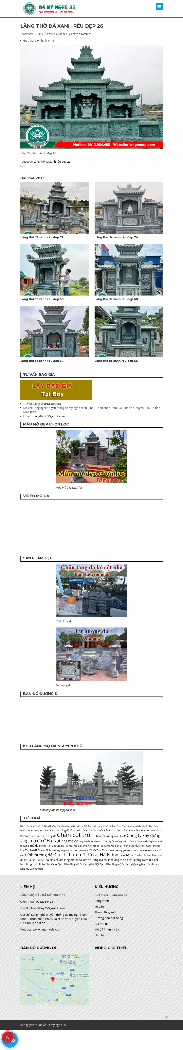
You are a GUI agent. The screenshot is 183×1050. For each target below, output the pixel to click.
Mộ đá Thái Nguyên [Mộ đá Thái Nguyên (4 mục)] (117, 850)
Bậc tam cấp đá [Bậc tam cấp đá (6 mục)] (29, 836)
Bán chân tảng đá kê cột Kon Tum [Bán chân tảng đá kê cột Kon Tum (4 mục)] (104, 826)
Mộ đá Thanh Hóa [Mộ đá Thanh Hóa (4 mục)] (79, 850)
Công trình (102, 901)
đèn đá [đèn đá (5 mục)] (134, 855)
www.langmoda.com (47, 929)
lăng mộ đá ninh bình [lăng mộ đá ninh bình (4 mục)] (89, 841)
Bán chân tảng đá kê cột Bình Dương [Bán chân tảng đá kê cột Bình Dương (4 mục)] (38, 826)
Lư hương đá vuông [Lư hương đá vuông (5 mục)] (111, 841)
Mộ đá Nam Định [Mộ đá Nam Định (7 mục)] (141, 845)
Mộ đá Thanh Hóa (107, 929)
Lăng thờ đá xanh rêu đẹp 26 (51, 161)
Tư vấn (99, 906)
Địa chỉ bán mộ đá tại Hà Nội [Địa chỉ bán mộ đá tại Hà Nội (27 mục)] (83, 854)
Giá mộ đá (102, 924)
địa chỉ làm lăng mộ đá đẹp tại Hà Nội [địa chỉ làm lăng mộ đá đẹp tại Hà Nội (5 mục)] (78, 864)
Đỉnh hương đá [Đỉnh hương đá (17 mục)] (38, 855)
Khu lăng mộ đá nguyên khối (57, 810)
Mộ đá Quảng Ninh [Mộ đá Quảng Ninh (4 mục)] (60, 850)
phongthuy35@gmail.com (48, 416)
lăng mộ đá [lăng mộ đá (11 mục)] (69, 841)
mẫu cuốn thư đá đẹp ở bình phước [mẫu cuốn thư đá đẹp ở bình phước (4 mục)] (140, 841)
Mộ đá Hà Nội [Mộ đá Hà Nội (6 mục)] (64, 845)
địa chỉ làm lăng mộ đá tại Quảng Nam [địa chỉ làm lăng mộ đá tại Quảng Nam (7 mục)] (123, 860)
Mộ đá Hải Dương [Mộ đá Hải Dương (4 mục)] (101, 845)
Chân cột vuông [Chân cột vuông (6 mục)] (104, 836)
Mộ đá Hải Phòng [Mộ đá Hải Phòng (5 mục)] (120, 845)
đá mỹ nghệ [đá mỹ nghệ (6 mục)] (122, 855)
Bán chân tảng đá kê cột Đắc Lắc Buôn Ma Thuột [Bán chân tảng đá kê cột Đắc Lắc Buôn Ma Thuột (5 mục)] (76, 830)
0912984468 (44, 901)
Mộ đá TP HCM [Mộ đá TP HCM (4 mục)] (134, 850)
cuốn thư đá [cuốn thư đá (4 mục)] (120, 836)
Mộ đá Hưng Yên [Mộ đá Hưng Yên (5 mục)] (83, 845)
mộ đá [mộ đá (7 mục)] (34, 845)
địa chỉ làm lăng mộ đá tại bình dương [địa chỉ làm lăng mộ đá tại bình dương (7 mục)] (73, 860)
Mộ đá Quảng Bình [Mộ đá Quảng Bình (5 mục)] (40, 850)
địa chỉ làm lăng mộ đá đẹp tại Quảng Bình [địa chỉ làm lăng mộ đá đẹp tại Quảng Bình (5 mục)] (123, 864)
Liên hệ (100, 935)
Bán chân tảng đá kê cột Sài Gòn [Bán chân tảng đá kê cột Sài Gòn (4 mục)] (137, 826)
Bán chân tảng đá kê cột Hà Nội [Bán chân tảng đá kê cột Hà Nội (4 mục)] (72, 826)
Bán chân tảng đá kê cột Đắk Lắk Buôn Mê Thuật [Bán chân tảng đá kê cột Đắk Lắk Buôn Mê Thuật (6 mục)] (133, 830)
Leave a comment (81, 34)
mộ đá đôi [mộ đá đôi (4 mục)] (147, 850)
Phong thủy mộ (105, 912)
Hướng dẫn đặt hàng (109, 918)
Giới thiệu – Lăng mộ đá (111, 895)
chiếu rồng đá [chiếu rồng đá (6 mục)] (48, 836)
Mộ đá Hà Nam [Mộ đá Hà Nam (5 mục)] (47, 845)
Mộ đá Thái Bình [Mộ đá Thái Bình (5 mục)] (98, 850)
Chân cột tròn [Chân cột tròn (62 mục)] (75, 835)
